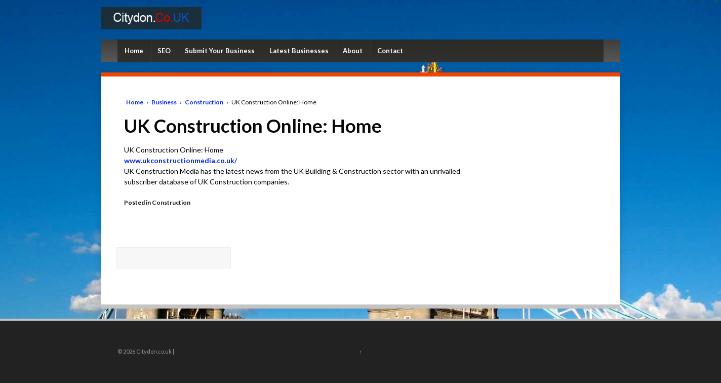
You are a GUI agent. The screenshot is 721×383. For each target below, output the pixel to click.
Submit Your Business (220, 51)
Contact (390, 51)
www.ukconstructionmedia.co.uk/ (180, 160)
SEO (164, 51)
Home (134, 51)
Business (164, 102)
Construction (204, 102)
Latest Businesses (299, 51)
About (353, 51)
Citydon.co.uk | (154, 351)
